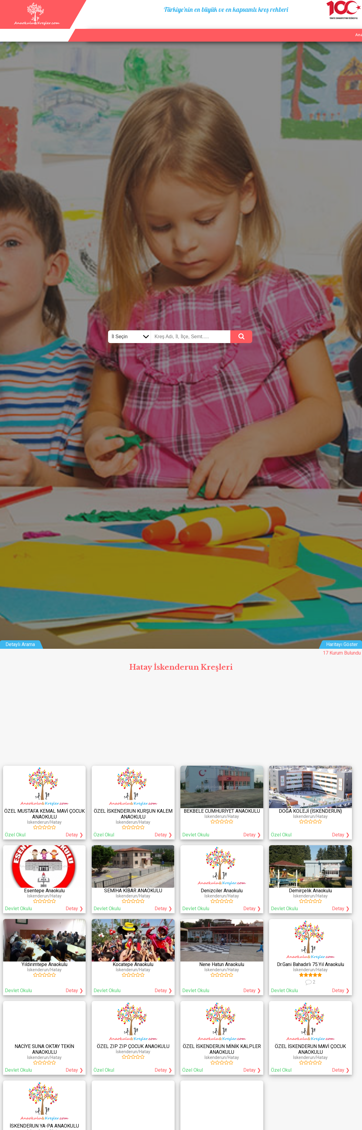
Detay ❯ (74, 835)
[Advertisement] (181, 720)
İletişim (333, 27)
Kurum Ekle (307, 27)
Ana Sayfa (278, 27)
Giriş (353, 27)
